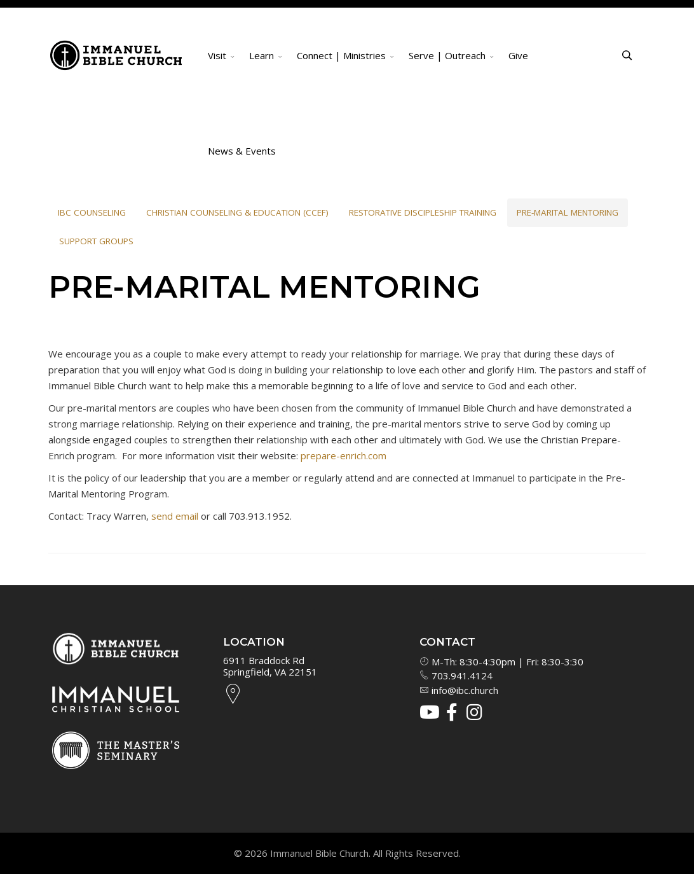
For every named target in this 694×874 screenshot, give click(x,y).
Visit (217, 55)
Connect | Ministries (341, 55)
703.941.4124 (456, 675)
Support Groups (96, 241)
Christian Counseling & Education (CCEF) (237, 212)
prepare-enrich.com (343, 455)
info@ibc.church (458, 690)
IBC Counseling (92, 212)
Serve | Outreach (447, 55)
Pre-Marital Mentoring (567, 212)
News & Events (242, 150)
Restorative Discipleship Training (422, 212)
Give (518, 55)
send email (174, 516)
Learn (261, 55)
